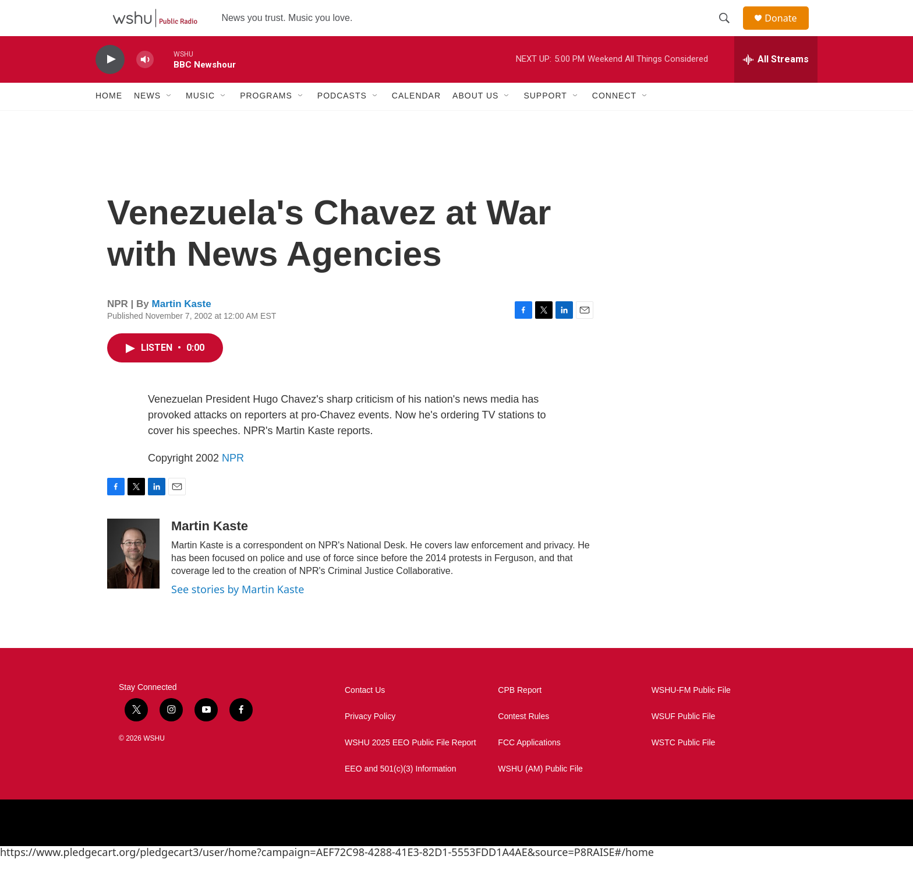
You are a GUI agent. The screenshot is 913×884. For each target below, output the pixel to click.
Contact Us (365, 715)
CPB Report (520, 715)
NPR (233, 483)
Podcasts (342, 121)
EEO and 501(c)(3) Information (400, 794)
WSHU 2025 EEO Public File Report (410, 767)
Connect (614, 121)
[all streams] (776, 84)
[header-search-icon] (730, 31)
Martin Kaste (181, 329)
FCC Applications (529, 767)
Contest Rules (523, 741)
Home (108, 121)
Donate (788, 30)
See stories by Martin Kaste (237, 614)
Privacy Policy (370, 741)
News (147, 121)
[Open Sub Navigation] (169, 121)
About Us (475, 121)
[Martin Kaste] (133, 579)
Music (200, 121)
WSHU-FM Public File (691, 715)
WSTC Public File (684, 767)
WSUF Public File (684, 741)
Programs (266, 121)
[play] (110, 84)
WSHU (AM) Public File (540, 794)
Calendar (416, 121)
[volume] (145, 85)
